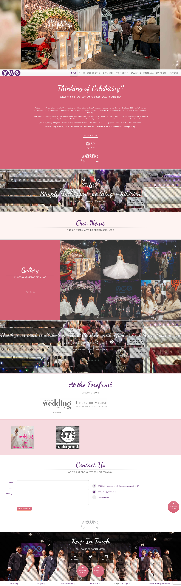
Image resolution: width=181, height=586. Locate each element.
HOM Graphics (125, 584)
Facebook (75, 558)
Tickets (161, 73)
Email (11, 488)
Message (9, 494)
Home (73, 73)
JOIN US (82, 73)
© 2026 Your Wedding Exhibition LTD (158, 584)
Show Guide (108, 73)
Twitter (90, 558)
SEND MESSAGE (24, 508)
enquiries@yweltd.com (107, 492)
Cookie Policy (13, 584)
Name (10, 482)
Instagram (106, 558)
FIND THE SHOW (173, 507)
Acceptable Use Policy (67, 584)
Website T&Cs (95, 584)
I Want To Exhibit (90, 135)
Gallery (134, 73)
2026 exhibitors (94, 73)
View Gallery (30, 292)
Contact (173, 73)
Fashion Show (122, 73)
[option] (90, 34)
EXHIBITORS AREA (98, 571)
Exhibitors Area (146, 73)
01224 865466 (103, 497)
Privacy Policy (40, 584)
